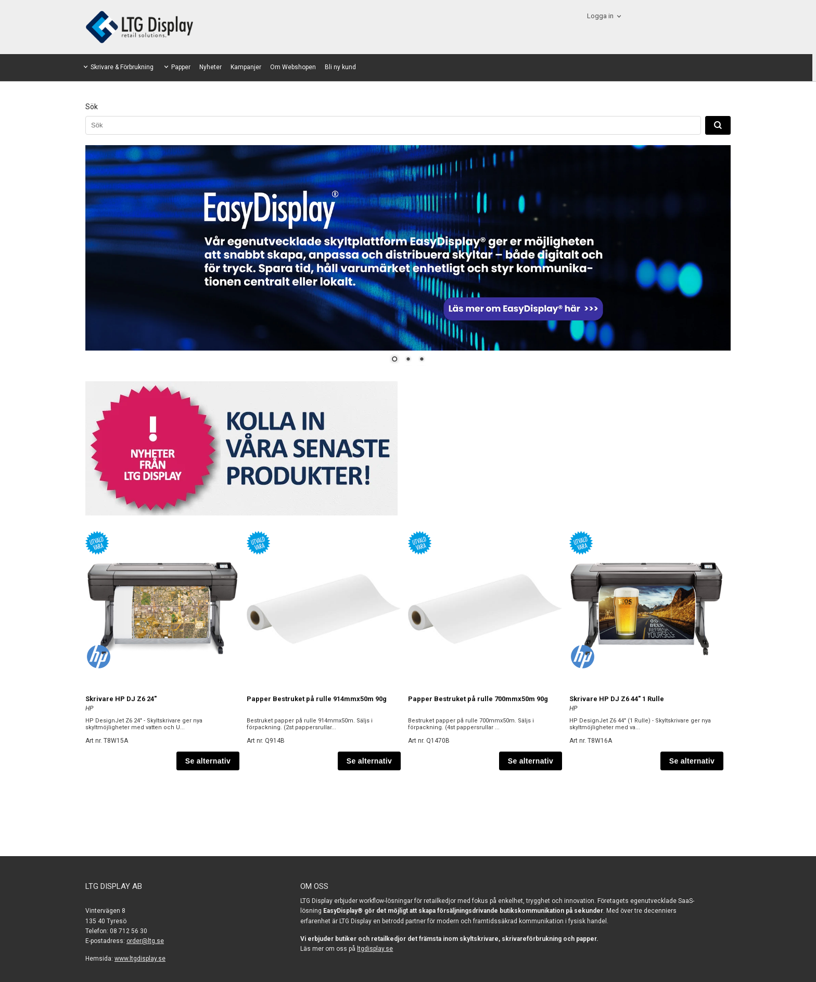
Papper (180, 67)
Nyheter (210, 67)
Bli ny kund (340, 67)
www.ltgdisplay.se (139, 958)
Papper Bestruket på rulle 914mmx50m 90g (317, 699)
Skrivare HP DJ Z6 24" (121, 699)
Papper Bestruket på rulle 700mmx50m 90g (478, 699)
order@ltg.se (145, 941)
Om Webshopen (293, 67)
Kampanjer (246, 67)
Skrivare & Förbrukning (122, 67)
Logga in (600, 16)
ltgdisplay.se (375, 948)
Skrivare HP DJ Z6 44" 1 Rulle (616, 699)
